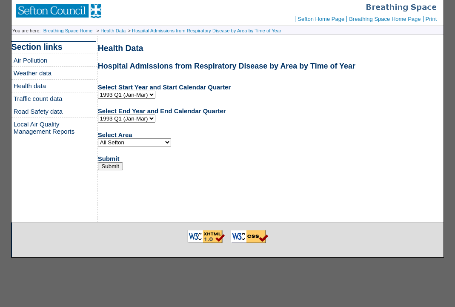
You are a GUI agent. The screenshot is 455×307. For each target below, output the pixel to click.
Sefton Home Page (321, 19)
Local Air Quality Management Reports (44, 128)
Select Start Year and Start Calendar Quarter (164, 87)
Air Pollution (31, 60)
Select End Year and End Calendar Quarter (162, 111)
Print (431, 19)
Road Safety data (38, 111)
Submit (109, 158)
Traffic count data (38, 98)
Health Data (113, 30)
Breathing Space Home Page (385, 19)
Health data (30, 85)
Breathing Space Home (68, 30)
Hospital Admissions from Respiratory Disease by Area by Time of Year (206, 30)
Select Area (115, 134)
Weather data (33, 73)
